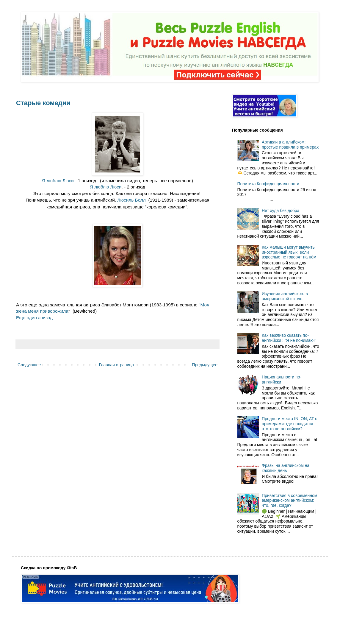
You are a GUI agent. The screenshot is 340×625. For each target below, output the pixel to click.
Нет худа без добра (280, 210)
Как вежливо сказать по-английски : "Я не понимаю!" (289, 338)
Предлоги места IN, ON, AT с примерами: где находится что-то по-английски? (289, 423)
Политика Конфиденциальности (268, 183)
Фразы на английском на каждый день (285, 468)
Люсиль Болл (131, 199)
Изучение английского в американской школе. (285, 296)
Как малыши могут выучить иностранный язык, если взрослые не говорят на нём (289, 252)
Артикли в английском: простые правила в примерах (290, 144)
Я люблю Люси (58, 180)
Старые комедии (43, 103)
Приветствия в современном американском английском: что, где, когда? (289, 500)
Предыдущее (204, 364)
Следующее (29, 364)
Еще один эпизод (34, 317)
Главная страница (116, 364)
